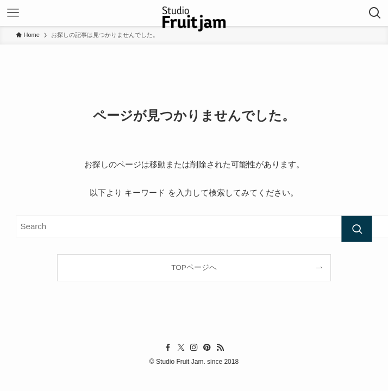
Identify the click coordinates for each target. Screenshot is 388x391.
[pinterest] (207, 347)
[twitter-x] (181, 347)
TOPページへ (194, 267)
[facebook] (168, 347)
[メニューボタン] (13, 13)
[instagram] (194, 347)
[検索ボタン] (375, 13)
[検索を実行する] (356, 229)
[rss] (220, 347)
